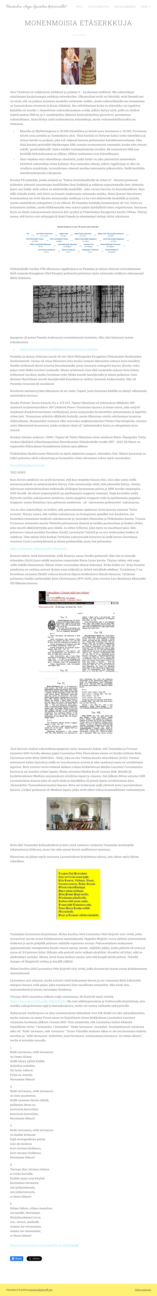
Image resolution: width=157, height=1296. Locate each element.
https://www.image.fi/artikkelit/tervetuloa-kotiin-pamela (59, 349)
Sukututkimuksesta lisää (27, 465)
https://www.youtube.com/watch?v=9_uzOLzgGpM (44, 1245)
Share (17, 1258)
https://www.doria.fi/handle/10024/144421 (38, 1001)
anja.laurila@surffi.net (40, 1289)
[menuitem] (84, 7)
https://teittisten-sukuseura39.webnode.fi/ (38, 549)
